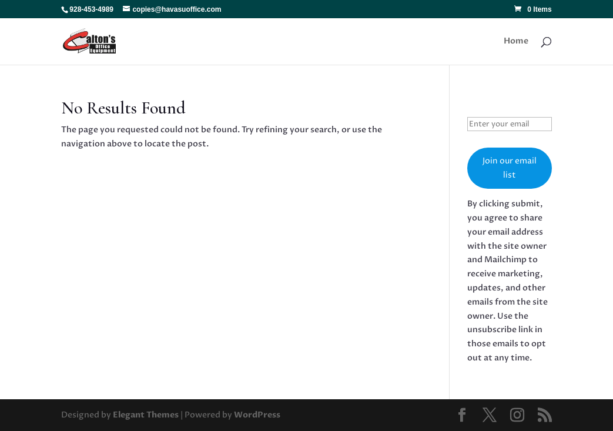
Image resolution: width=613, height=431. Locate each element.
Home (516, 41)
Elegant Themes (146, 414)
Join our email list (510, 168)
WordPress (257, 414)
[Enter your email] (509, 124)
